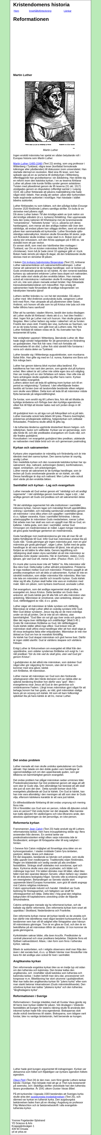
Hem (16, 11)
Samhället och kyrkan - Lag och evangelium (44, 485)
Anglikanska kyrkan (27, 961)
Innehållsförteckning (40, 11)
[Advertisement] (39, 48)
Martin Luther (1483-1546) (28, 163)
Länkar (67, 11)
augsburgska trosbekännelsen (47, 1096)
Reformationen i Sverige (30, 996)
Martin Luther (22, 75)
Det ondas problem (26, 760)
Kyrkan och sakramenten (30, 447)
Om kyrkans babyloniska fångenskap (42, 262)
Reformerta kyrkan (26, 822)
